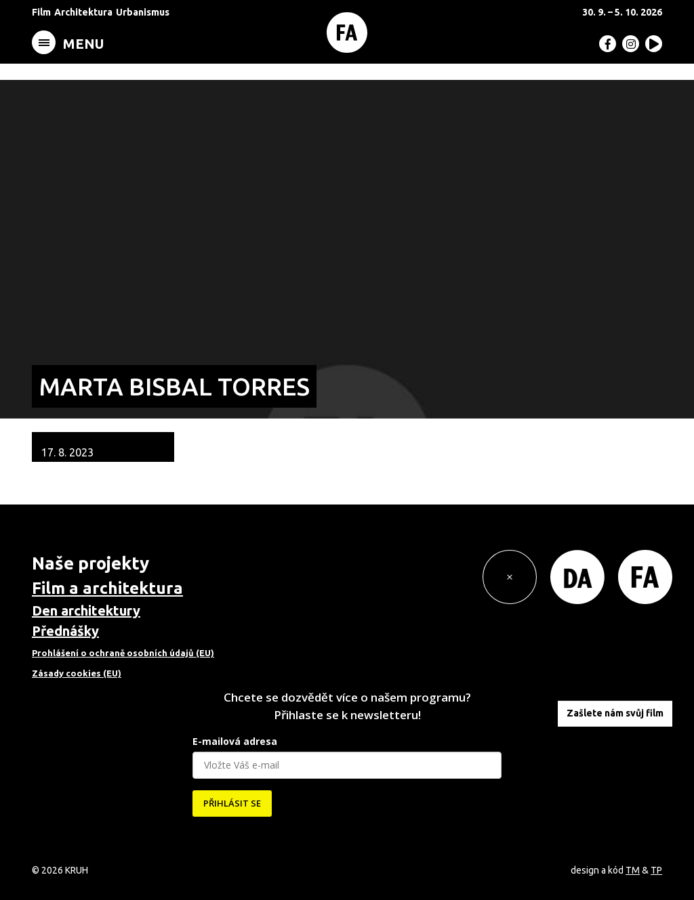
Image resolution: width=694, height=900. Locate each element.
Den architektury (86, 610)
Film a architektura (107, 588)
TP (656, 870)
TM (633, 870)
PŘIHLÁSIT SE (232, 803)
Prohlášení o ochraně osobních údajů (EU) (123, 653)
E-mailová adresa (234, 741)
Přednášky (65, 631)
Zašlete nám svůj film (615, 713)
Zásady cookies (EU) (76, 673)
